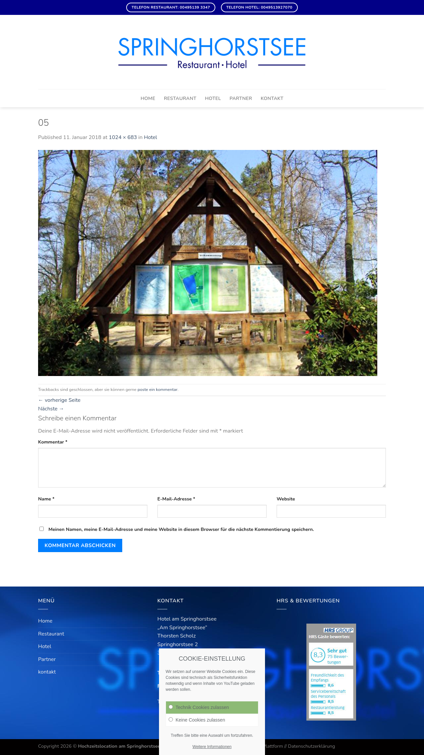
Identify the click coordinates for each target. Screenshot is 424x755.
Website (286, 498)
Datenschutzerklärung (311, 746)
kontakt (272, 98)
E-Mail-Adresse (176, 498)
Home (147, 98)
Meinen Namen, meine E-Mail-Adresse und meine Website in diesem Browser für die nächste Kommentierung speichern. (181, 529)
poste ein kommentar (157, 390)
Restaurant (180, 98)
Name (46, 498)
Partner (241, 98)
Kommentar (53, 442)
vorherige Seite (59, 400)
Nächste (51, 408)
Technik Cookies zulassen (199, 707)
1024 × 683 (123, 137)
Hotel (213, 98)
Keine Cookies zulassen (197, 720)
